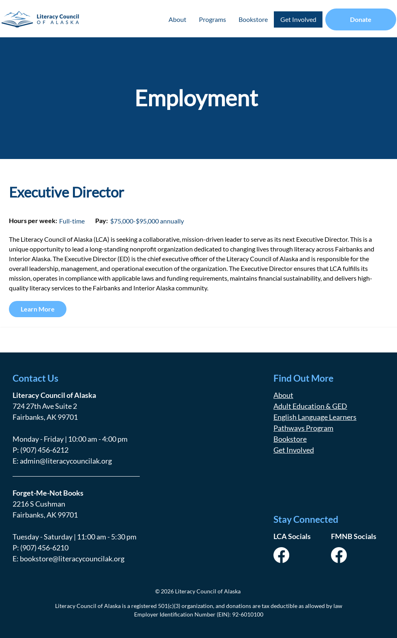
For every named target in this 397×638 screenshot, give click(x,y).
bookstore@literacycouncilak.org (72, 558)
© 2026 (164, 591)
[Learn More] (37, 309)
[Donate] (360, 19)
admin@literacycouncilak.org (66, 460)
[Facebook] (281, 555)
